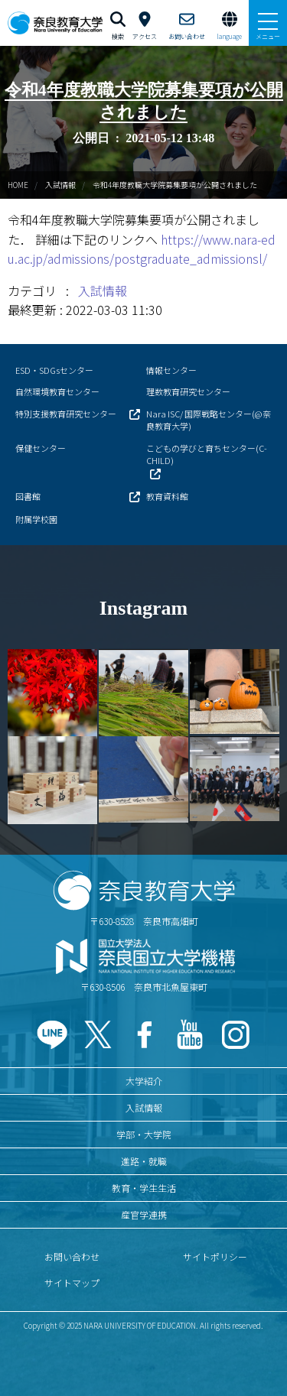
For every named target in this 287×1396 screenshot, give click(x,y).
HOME (18, 184)
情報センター (171, 370)
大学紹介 (144, 1080)
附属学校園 (36, 519)
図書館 (28, 496)
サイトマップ (71, 1282)
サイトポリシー (215, 1256)
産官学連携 (144, 1214)
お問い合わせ (71, 1256)
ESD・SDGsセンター (54, 370)
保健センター (40, 448)
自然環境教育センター (57, 391)
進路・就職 (144, 1160)
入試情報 (60, 184)
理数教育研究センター (188, 391)
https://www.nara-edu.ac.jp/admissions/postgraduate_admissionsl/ (142, 249)
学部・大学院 (143, 1134)
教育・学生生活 (144, 1187)
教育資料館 (167, 496)
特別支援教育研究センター (65, 413)
